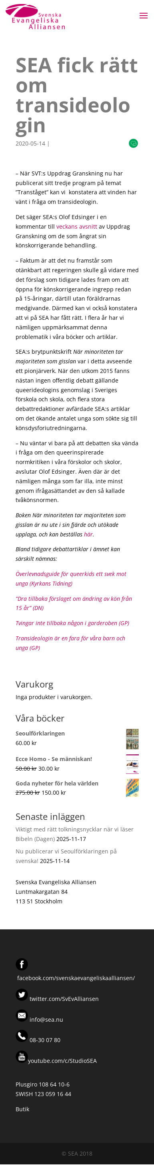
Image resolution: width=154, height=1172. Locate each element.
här (88, 534)
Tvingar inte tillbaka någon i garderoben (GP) (72, 623)
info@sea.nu (45, 1019)
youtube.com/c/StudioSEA (56, 1060)
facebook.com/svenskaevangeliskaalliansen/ (76, 978)
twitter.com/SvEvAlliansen (63, 999)
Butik (22, 1109)
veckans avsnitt (76, 226)
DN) (39, 608)
